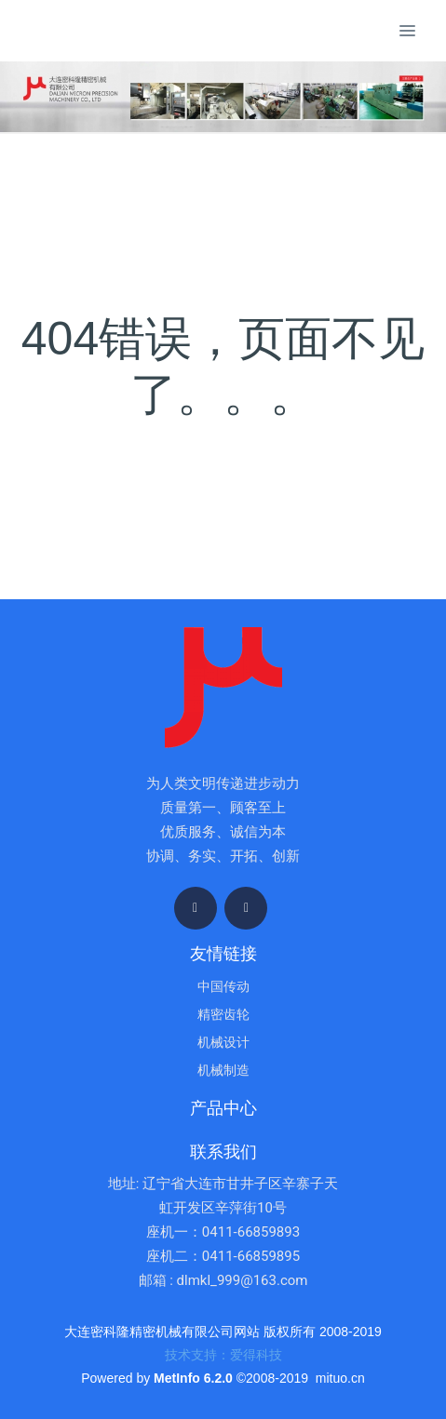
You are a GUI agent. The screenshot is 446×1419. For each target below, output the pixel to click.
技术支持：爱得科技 (223, 1354)
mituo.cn (340, 1378)
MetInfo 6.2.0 (193, 1378)
